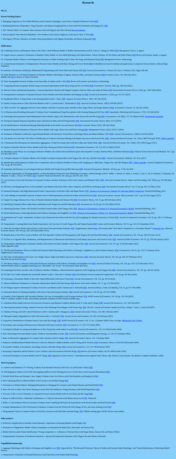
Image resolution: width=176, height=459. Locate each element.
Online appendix (167, 138)
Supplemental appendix (154, 116)
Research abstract (78, 30)
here (13, 77)
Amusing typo (158, 228)
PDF (96, 21)
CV (5, 11)
